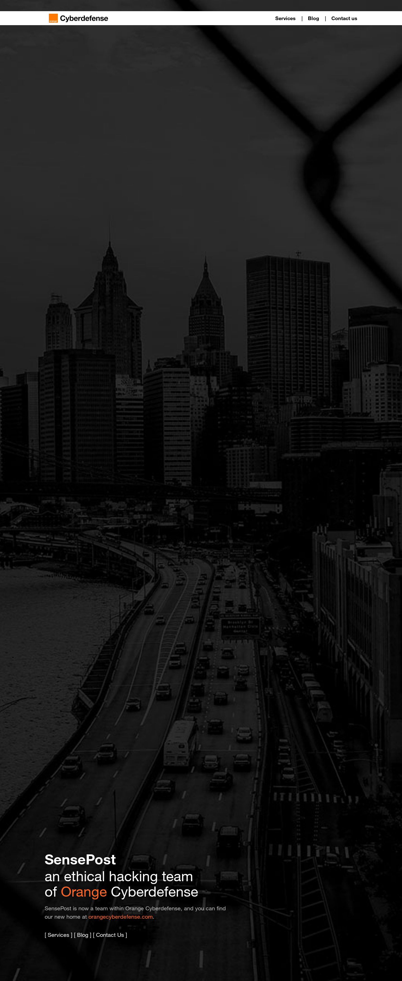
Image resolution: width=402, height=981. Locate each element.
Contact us (344, 18)
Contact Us (110, 935)
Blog (313, 18)
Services (285, 18)
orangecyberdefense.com (120, 916)
